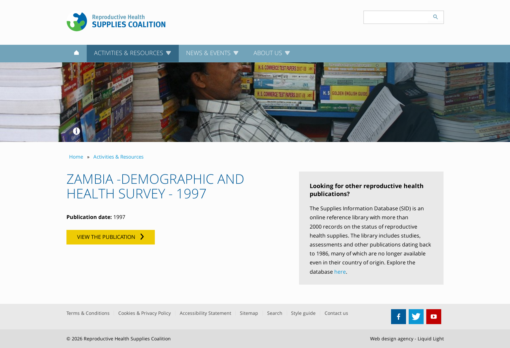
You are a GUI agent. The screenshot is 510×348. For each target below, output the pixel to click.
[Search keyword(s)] (396, 17)
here (340, 271)
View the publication (106, 237)
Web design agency (391, 338)
